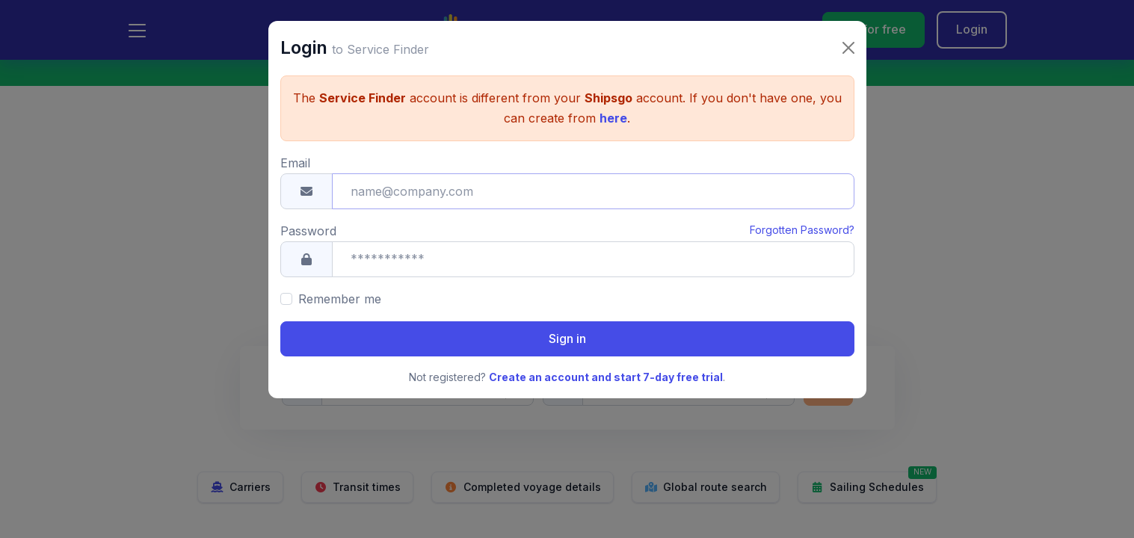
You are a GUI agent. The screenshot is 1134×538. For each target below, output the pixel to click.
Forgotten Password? (802, 205)
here (613, 93)
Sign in (567, 313)
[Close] (848, 23)
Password (308, 206)
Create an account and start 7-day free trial (606, 352)
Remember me (339, 274)
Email (295, 138)
